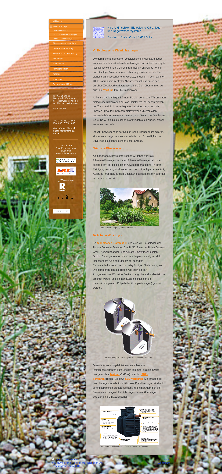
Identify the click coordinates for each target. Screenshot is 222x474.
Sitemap (75, 459)
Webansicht (164, 463)
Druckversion (61, 459)
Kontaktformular (67, 131)
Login (167, 459)
